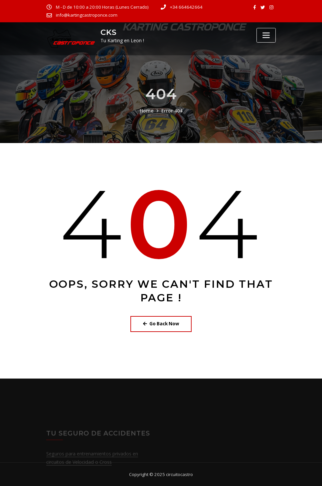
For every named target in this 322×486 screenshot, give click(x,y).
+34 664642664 (185, 7)
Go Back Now (161, 324)
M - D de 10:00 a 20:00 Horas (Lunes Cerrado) (102, 7)
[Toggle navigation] (266, 35)
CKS (108, 32)
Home (147, 118)
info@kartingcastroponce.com (86, 15)
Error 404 (171, 118)
